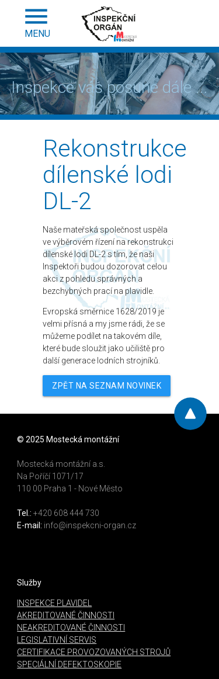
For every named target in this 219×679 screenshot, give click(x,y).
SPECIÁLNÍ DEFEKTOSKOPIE (69, 664)
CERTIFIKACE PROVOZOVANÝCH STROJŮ (94, 652)
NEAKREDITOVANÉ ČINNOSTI (71, 627)
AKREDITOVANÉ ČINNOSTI (65, 615)
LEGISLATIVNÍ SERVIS (56, 640)
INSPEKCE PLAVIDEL (54, 603)
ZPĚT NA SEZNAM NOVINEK (106, 385)
